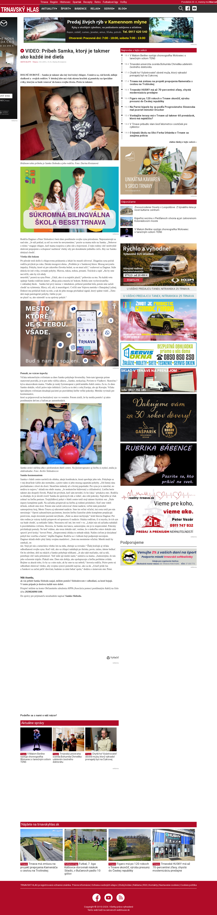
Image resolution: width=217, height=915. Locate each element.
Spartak (77, 2)
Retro (98, 2)
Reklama (137, 885)
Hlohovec (65, 2)
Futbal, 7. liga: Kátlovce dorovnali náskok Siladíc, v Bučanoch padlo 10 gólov (82, 868)
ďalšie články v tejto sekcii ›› (183, 142)
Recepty (87, 2)
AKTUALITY (25, 62)
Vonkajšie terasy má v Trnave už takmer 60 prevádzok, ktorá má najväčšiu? (162, 117)
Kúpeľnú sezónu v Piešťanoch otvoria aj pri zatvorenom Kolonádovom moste (165, 220)
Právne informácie (81, 885)
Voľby (123, 2)
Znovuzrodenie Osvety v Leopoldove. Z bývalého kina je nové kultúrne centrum (165, 209)
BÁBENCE (81, 8)
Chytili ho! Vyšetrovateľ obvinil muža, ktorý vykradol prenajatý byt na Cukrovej (101, 756)
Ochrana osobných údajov (104, 885)
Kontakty (153, 885)
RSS (145, 885)
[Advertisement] (48, 688)
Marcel (213, 2)
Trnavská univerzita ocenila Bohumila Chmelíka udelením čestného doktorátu (67, 757)
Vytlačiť (113, 657)
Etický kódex (125, 885)
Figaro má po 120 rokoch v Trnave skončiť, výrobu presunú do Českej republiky (159, 100)
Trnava (44, 2)
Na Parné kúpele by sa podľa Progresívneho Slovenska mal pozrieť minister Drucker (162, 108)
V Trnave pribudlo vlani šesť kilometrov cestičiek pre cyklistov (158, 125)
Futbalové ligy (110, 2)
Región (54, 2)
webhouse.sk (123, 910)
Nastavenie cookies (169, 885)
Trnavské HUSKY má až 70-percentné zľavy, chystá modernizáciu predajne (160, 91)
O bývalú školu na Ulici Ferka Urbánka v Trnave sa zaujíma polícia (159, 134)
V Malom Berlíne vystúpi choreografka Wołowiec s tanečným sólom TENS (35, 757)
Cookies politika (188, 885)
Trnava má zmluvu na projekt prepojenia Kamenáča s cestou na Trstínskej (161, 83)
